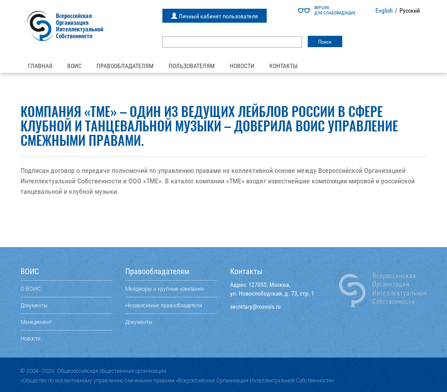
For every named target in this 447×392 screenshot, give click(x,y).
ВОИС (74, 65)
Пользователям (191, 65)
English (384, 10)
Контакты (283, 65)
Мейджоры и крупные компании (164, 288)
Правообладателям (125, 65)
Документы (34, 305)
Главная (40, 65)
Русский (409, 10)
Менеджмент (36, 322)
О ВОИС (31, 288)
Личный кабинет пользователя (214, 16)
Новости (242, 65)
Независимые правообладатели (163, 305)
